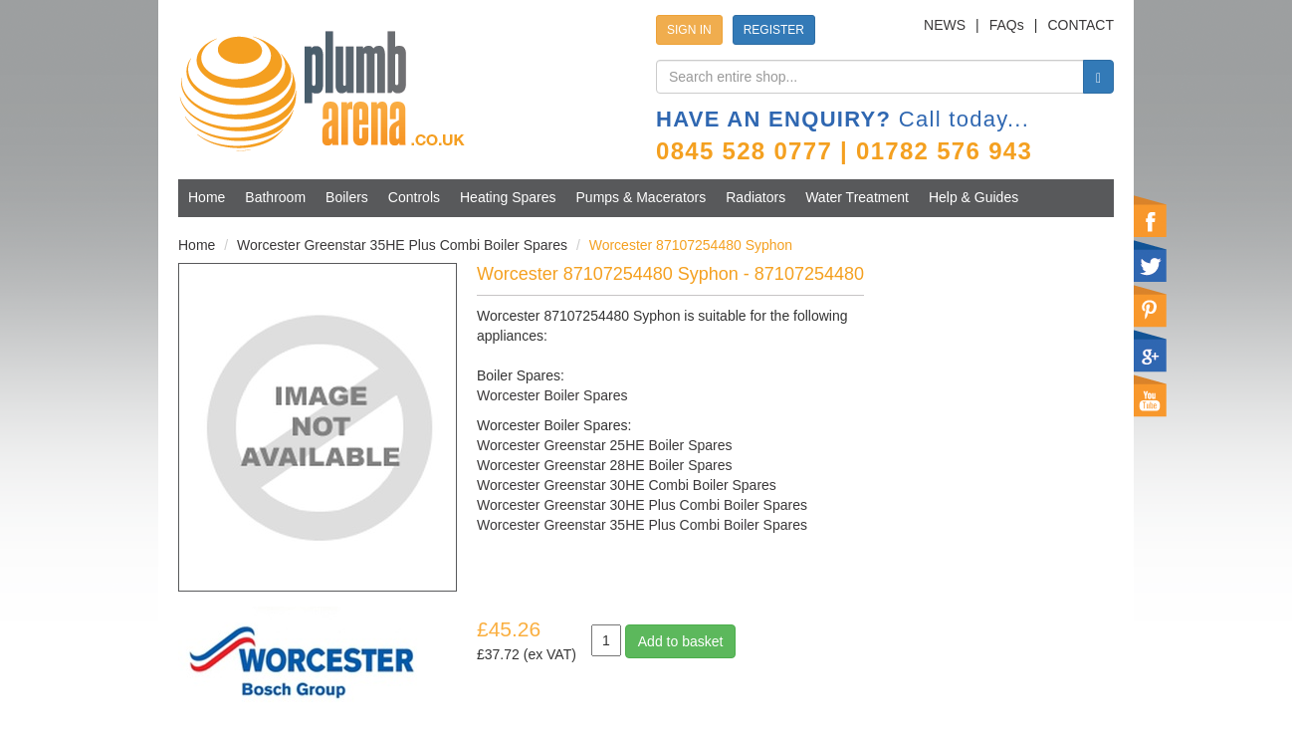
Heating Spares (508, 197)
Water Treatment (857, 197)
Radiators (755, 197)
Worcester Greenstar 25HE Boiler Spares (605, 445)
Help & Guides (973, 197)
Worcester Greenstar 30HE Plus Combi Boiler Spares (642, 505)
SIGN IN (689, 30)
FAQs (1006, 25)
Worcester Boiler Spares (552, 395)
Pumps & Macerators (641, 197)
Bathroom (275, 197)
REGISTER (774, 30)
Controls (414, 197)
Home (206, 197)
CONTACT (1080, 25)
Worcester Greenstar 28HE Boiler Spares (605, 465)
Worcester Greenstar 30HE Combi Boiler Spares (626, 485)
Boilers (346, 197)
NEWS (945, 25)
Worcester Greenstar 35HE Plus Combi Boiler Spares (402, 245)
